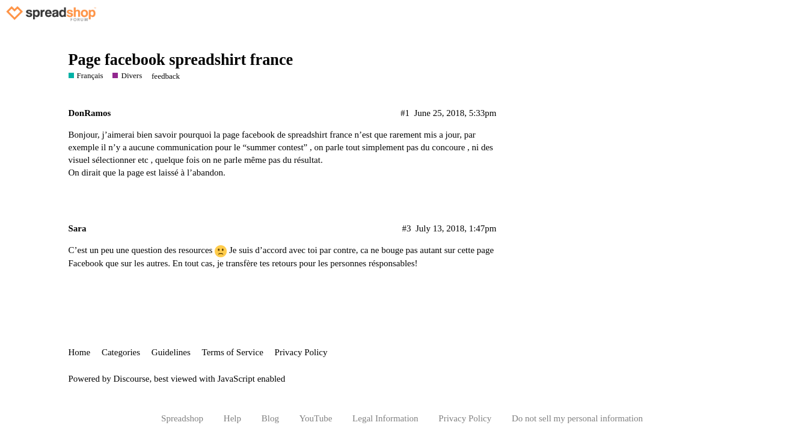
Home (80, 352)
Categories (121, 352)
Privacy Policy (301, 352)
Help (232, 418)
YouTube (316, 418)
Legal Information (385, 418)
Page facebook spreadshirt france (181, 60)
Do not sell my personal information (577, 418)
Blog (270, 418)
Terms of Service (232, 352)
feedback (166, 76)
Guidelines (171, 352)
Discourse (132, 378)
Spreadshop (182, 418)
